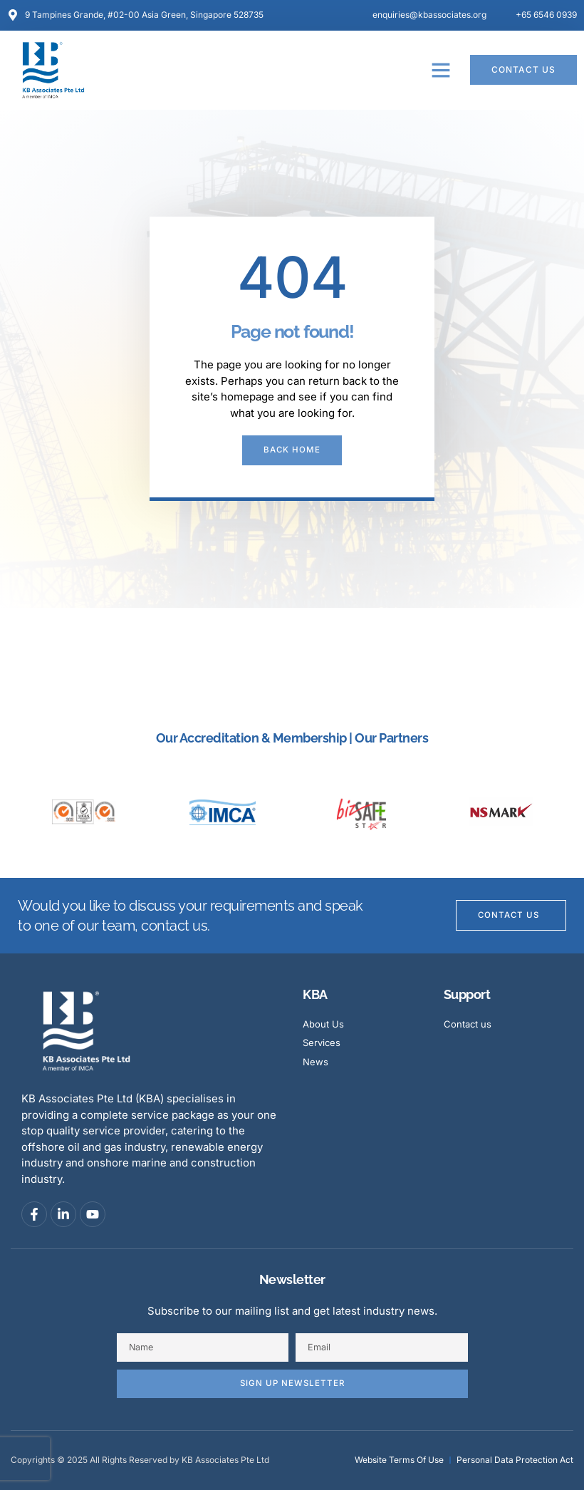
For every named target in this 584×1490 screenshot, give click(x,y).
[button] (441, 70)
